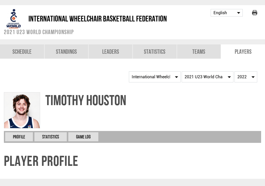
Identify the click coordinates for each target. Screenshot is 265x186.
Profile (19, 137)
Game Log (83, 137)
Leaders (110, 51)
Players (243, 51)
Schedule (22, 51)
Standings (66, 51)
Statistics (154, 51)
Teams (198, 51)
